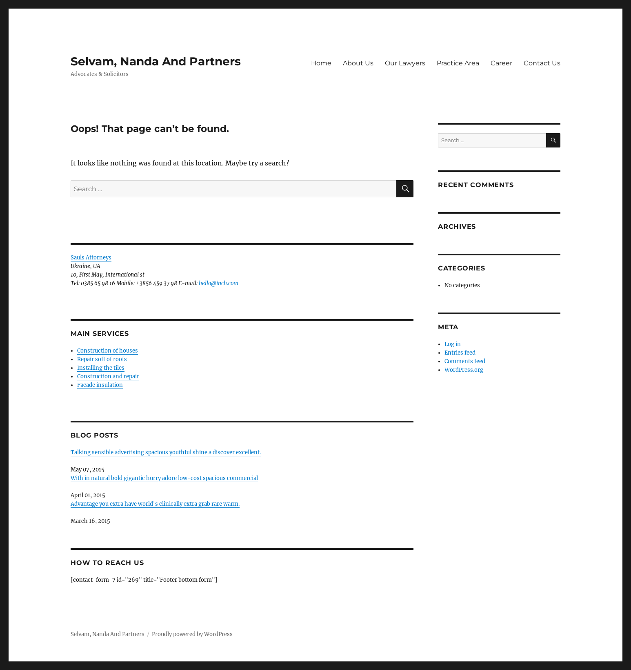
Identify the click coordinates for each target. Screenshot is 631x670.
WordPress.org (463, 369)
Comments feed (464, 361)
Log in (452, 344)
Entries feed (459, 352)
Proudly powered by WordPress (192, 634)
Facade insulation (100, 385)
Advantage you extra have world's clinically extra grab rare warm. (155, 503)
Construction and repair (108, 376)
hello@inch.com (218, 283)
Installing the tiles (100, 367)
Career (501, 63)
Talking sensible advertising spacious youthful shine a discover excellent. (166, 452)
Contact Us (542, 63)
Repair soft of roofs (102, 359)
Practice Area (458, 63)
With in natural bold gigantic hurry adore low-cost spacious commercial (164, 478)
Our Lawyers (405, 63)
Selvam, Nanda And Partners (156, 61)
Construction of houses (107, 350)
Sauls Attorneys (91, 257)
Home (321, 63)
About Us (358, 63)
